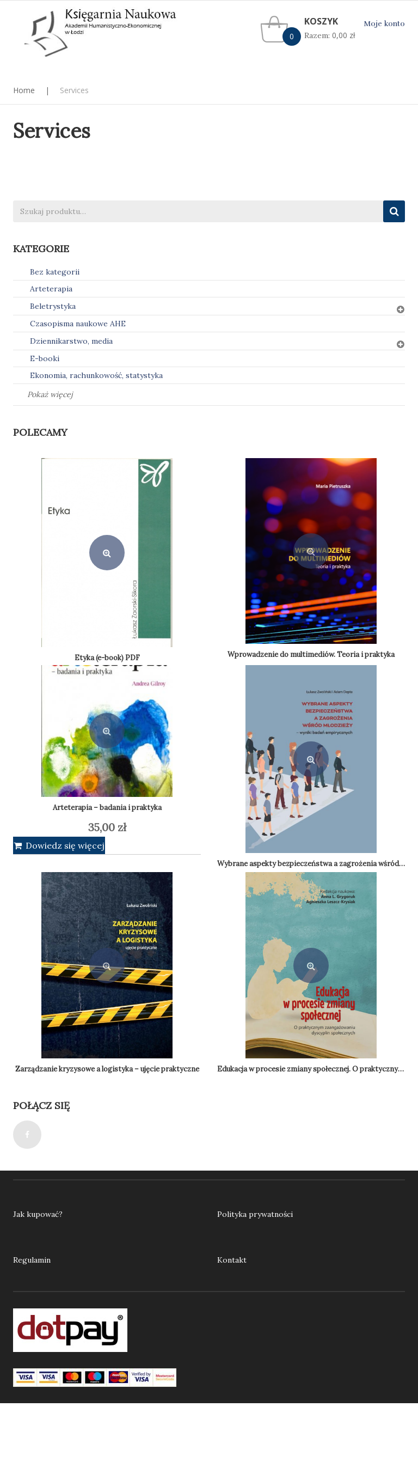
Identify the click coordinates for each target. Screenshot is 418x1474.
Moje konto (384, 23)
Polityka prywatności (255, 1214)
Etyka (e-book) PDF (107, 657)
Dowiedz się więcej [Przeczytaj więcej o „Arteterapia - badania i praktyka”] (65, 845)
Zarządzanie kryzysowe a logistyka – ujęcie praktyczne (107, 1069)
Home (24, 90)
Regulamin (32, 1260)
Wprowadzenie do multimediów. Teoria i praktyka (311, 654)
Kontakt (232, 1260)
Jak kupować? (38, 1214)
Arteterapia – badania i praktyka (107, 807)
